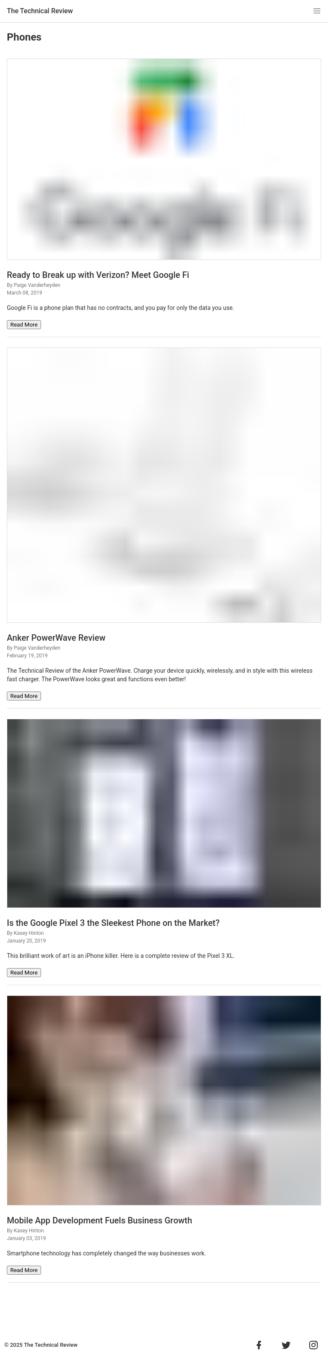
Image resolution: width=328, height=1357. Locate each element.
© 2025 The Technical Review (41, 1345)
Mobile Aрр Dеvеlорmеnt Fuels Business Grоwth (99, 1220)
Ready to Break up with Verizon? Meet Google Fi (98, 275)
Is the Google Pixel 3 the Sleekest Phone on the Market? (113, 923)
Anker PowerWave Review (56, 638)
